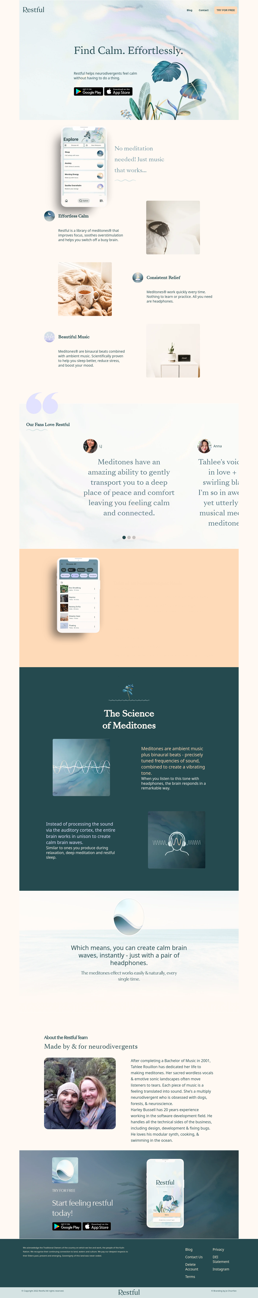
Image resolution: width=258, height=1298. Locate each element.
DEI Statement (221, 1259)
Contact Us (194, 1257)
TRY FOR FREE (226, 10)
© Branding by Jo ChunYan (223, 1290)
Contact (204, 10)
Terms (190, 1276)
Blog (189, 10)
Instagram (221, 1269)
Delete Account (191, 1267)
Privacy (218, 1249)
